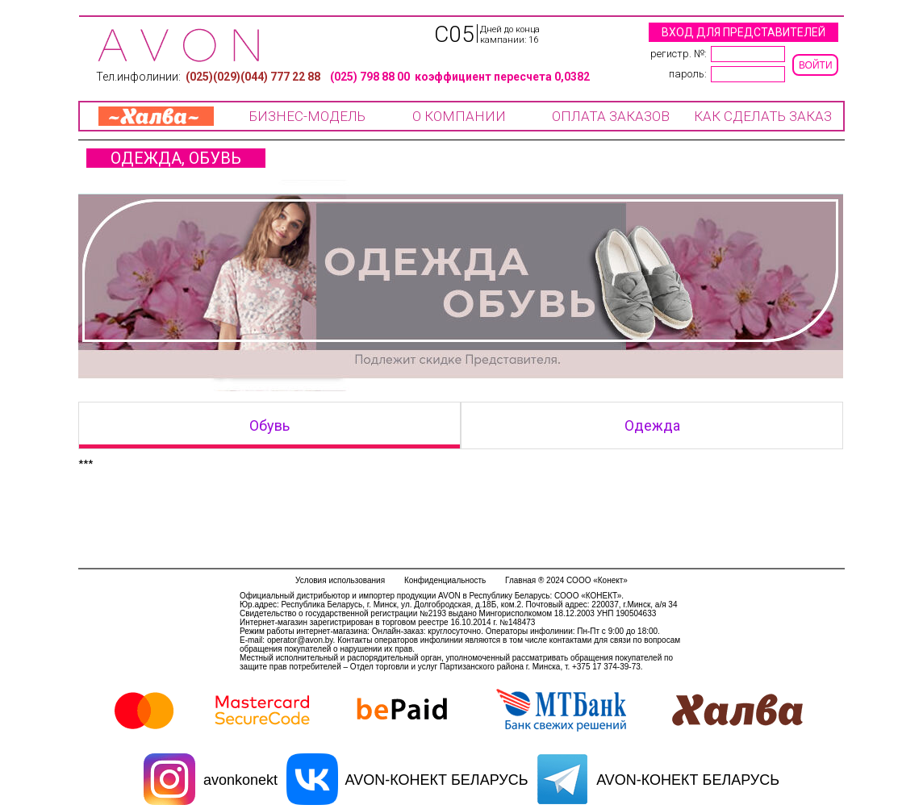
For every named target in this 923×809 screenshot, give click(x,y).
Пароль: (688, 74)
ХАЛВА (156, 116)
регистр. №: (678, 54)
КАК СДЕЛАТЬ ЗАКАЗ (763, 116)
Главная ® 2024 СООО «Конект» (566, 580)
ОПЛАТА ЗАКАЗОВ (611, 116)
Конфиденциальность (445, 580)
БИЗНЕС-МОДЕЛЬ (307, 116)
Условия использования (340, 580)
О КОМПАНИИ (459, 116)
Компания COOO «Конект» (178, 45)
